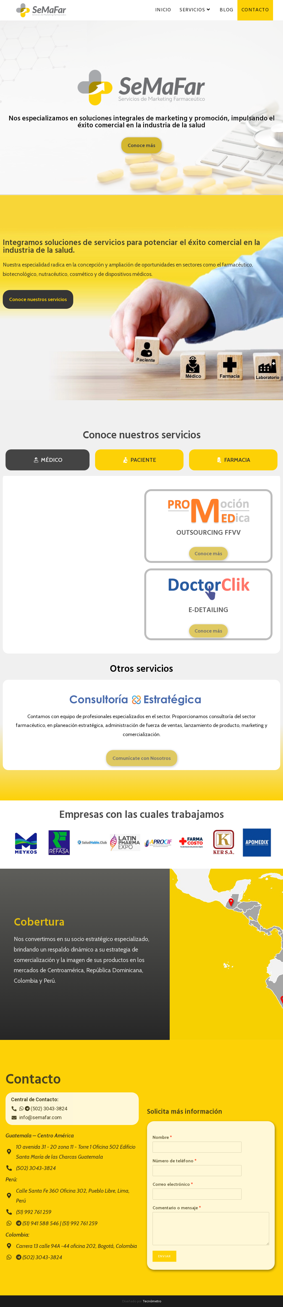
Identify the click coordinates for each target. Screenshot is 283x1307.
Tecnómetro (152, 1301)
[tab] (48, 459)
